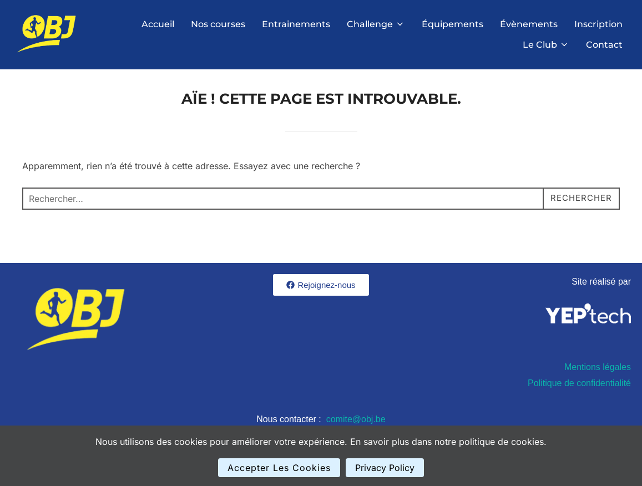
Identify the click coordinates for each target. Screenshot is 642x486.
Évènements (529, 24)
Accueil (157, 24)
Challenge (376, 24)
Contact (604, 44)
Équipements (452, 24)
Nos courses (218, 24)
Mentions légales (597, 374)
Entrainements (296, 24)
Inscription (598, 24)
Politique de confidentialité (579, 390)
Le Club (546, 44)
